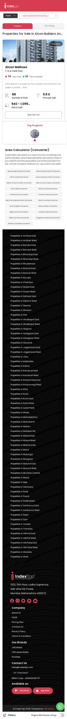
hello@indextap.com (22, 667)
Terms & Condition (21, 636)
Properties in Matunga (22, 454)
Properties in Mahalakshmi (24, 417)
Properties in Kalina (20, 366)
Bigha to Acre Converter (19, 212)
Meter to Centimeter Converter (19, 183)
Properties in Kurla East (22, 398)
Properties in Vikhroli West (23, 538)
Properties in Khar (19, 389)
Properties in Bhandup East (24, 254)
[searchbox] (56, 15)
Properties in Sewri (20, 514)
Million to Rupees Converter (19, 224)
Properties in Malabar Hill (23, 431)
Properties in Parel (19, 491)
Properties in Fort (19, 314)
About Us (16, 612)
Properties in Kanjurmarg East (25, 380)
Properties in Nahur (20, 477)
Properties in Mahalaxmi (23, 421)
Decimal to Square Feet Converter (19, 200)
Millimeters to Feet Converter (48, 171)
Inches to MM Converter (47, 212)
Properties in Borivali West (23, 273)
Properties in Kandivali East (24, 370)
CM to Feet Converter (19, 189)
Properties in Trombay (22, 528)
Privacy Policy (19, 631)
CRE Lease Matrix (20, 652)
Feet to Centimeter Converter (48, 183)
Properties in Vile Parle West (24, 547)
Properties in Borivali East (23, 268)
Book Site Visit (34, 115)
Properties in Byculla (21, 277)
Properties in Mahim (20, 426)
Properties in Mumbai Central (25, 473)
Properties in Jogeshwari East (25, 347)
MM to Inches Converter (47, 189)
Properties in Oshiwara (22, 486)
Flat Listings (49, 26)
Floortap (16, 656)
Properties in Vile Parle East (24, 542)
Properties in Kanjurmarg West (26, 384)
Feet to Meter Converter (47, 206)
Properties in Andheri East (23, 235)
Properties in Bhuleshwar (23, 263)
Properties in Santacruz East (25, 505)
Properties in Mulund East (23, 463)
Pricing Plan (18, 622)
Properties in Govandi (21, 342)
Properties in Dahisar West (24, 300)
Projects (17, 26)
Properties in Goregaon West (25, 338)
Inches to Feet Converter (48, 194)
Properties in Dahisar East (23, 296)
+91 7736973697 (20, 672)
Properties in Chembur (22, 282)
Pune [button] (8, 15)
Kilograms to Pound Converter (48, 218)
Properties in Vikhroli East (23, 533)
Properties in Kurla (19, 393)
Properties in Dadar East (23, 287)
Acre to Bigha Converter (19, 206)
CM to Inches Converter (19, 177)
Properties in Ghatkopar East (25, 319)
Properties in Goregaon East (25, 333)
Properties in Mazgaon (22, 459)
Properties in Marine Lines (23, 445)
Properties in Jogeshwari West (26, 352)
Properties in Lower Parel (22, 407)
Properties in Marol (20, 449)
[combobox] (39, 15)
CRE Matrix (17, 647)
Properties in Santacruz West (25, 510)
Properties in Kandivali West (24, 375)
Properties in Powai (20, 496)
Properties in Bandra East (23, 245)
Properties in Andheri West (24, 240)
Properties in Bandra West (24, 249)
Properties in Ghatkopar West (25, 324)
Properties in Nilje (19, 482)
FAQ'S (14, 617)
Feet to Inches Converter (48, 200)
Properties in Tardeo (21, 524)
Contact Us (17, 626)
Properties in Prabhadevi (23, 500)
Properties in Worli (19, 556)
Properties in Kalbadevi (22, 361)
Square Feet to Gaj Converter (19, 171)
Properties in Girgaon (21, 328)
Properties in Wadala (21, 552)
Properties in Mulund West (23, 468)
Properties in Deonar (21, 305)
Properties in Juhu (19, 356)
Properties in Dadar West (23, 291)
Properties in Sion (19, 519)
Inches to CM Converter (19, 194)
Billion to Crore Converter (19, 218)
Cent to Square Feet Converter (48, 177)
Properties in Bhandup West (24, 259)
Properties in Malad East (23, 435)
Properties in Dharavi (21, 310)
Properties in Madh (20, 412)
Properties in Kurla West (22, 403)
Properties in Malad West (23, 440)
